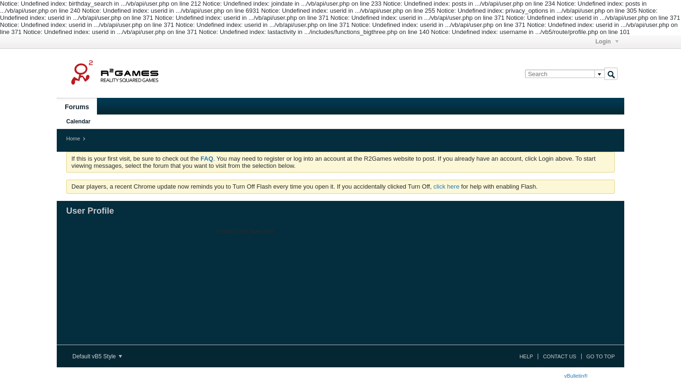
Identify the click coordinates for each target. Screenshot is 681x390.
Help (526, 356)
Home (73, 138)
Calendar (78, 121)
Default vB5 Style (97, 356)
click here (446, 186)
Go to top (600, 356)
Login (607, 41)
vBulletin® (576, 376)
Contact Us (559, 356)
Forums (77, 107)
